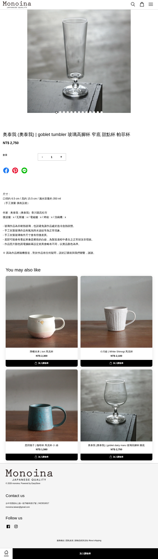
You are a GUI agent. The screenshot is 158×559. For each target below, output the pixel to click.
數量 (5, 155)
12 (98, 112)
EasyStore (35, 483)
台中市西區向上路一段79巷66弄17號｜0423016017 (27, 503)
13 (101, 112)
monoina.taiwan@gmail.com (18, 507)
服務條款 (60, 540)
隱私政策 (69, 540)
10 (90, 112)
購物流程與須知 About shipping (88, 540)
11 (94, 112)
